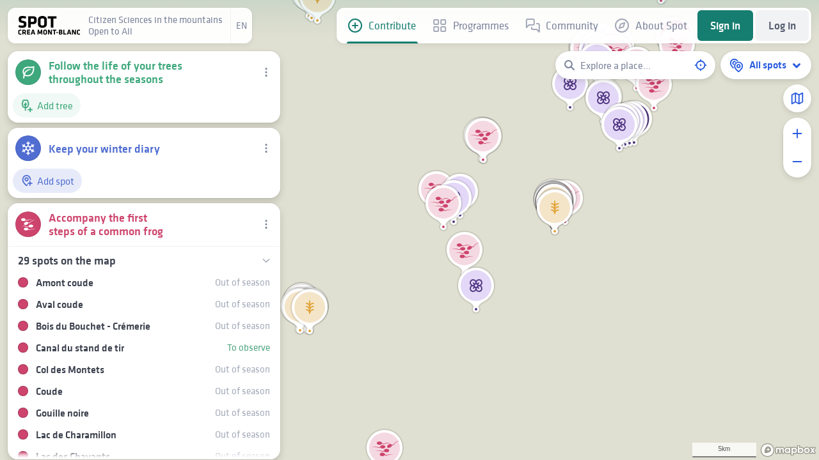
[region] (409, 230)
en (241, 25)
